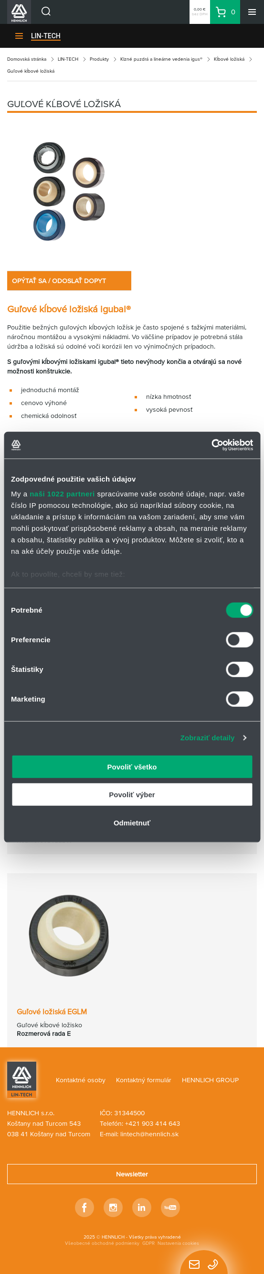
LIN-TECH (46, 36)
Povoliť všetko (132, 766)
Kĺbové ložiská (229, 59)
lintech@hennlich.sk (149, 1134)
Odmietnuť (132, 822)
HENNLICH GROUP (210, 1080)
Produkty (99, 59)
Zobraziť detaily (207, 738)
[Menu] (252, 12)
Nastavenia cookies (178, 1243)
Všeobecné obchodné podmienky (102, 1243)
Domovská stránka (26, 59)
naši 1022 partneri (62, 494)
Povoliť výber (132, 795)
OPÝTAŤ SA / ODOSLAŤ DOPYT (59, 281)
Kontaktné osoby (81, 1080)
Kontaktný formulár (143, 1080)
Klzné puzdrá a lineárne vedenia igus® (161, 59)
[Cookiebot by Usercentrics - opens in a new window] (211, 445)
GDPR (148, 1243)
